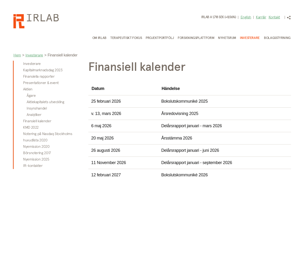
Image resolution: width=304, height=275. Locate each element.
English (246, 17)
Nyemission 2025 (36, 159)
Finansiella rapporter (38, 76)
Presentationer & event (41, 83)
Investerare (250, 38)
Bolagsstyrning (277, 38)
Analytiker (34, 115)
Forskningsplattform (196, 38)
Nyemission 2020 (36, 146)
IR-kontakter (33, 166)
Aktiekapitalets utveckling (45, 102)
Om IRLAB (99, 38)
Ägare (31, 95)
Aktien (28, 89)
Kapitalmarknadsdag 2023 (43, 70)
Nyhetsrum (227, 38)
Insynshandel (37, 108)
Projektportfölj (160, 38)
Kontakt (274, 17)
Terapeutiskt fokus (126, 38)
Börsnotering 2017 (37, 153)
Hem (17, 55)
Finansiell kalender (37, 121)
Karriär (261, 17)
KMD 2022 (31, 127)
